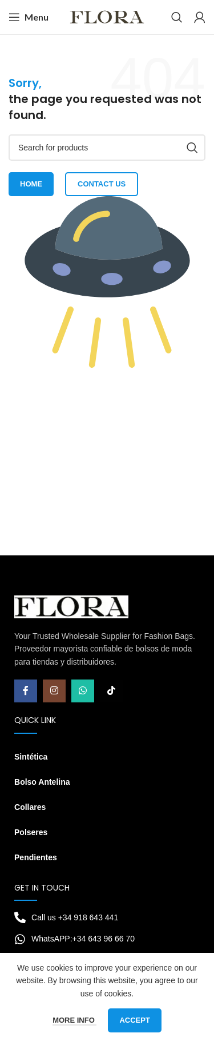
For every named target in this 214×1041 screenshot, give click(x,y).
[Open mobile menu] (28, 17)
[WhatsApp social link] (82, 691)
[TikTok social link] (111, 691)
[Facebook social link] (25, 691)
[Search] (176, 17)
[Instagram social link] (54, 691)
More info (74, 1020)
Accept (134, 1020)
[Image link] (71, 606)
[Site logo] (107, 16)
